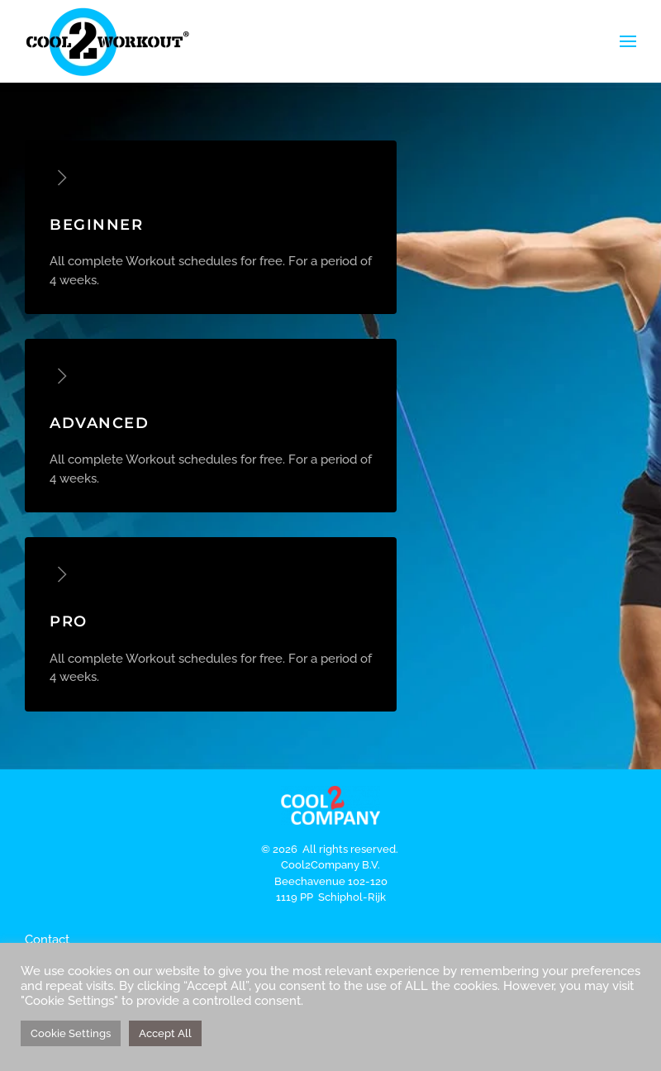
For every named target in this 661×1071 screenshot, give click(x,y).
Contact (47, 939)
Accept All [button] (165, 1033)
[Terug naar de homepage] (107, 41)
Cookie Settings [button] (71, 1033)
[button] (628, 41)
